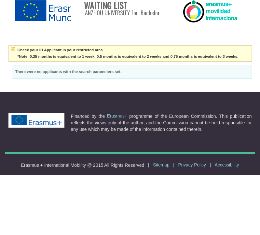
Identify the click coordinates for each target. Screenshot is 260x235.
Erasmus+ (117, 116)
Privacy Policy (192, 165)
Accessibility (227, 165)
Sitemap (161, 165)
